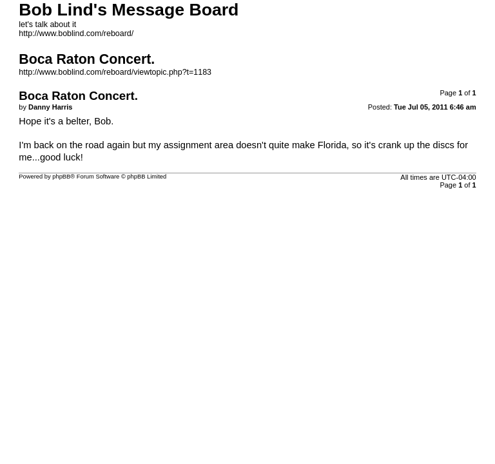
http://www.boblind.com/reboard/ (76, 33)
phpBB (61, 176)
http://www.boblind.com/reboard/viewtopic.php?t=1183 (115, 72)
